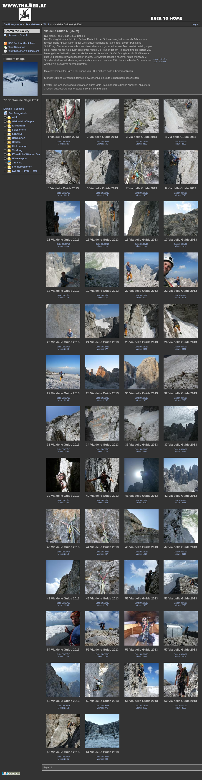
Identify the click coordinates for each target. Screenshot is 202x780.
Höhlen (16, 142)
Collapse (19, 108)
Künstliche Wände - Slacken (28, 154)
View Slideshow (16, 47)
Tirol (46, 24)
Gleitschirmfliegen (23, 121)
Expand (7, 108)
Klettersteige (19, 146)
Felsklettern (33, 24)
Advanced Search (18, 35)
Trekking (17, 150)
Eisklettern (18, 125)
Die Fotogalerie (13, 24)
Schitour (17, 133)
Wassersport (19, 158)
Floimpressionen (22, 166)
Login (195, 24)
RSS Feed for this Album (21, 43)
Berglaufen (18, 138)
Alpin (15, 117)
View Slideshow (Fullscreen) (23, 51)
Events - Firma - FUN (24, 170)
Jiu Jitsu (17, 162)
